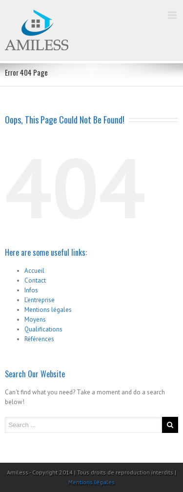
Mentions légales (48, 310)
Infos (31, 290)
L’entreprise (39, 300)
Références (39, 339)
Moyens (35, 319)
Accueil (34, 270)
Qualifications (43, 329)
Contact (35, 280)
